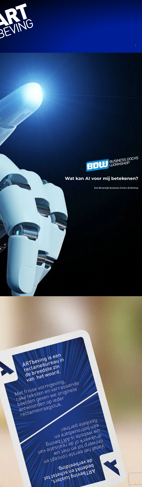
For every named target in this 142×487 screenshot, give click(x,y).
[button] (136, 45)
